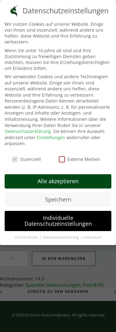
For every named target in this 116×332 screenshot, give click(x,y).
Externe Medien (79, 156)
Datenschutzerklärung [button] (61, 234)
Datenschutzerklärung (28, 128)
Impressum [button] (92, 234)
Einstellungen (51, 134)
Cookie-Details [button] (27, 234)
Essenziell (26, 156)
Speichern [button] (58, 196)
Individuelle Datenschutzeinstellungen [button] (58, 217)
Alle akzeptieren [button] (58, 177)
